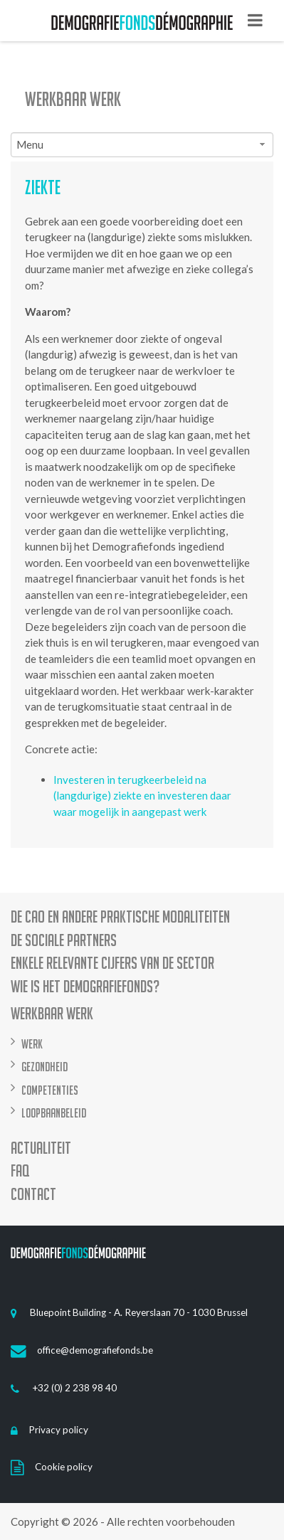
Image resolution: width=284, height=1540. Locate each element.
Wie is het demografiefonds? (85, 987)
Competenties (49, 1090)
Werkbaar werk (73, 98)
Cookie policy (52, 1466)
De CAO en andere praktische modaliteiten (120, 917)
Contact (33, 1194)
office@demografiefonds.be (82, 1350)
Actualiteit (41, 1148)
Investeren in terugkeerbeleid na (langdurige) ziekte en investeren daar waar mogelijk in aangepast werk (142, 795)
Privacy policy (49, 1429)
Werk (32, 1043)
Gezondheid (44, 1066)
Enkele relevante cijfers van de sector (112, 963)
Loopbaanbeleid (53, 1112)
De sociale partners (64, 941)
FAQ (20, 1171)
